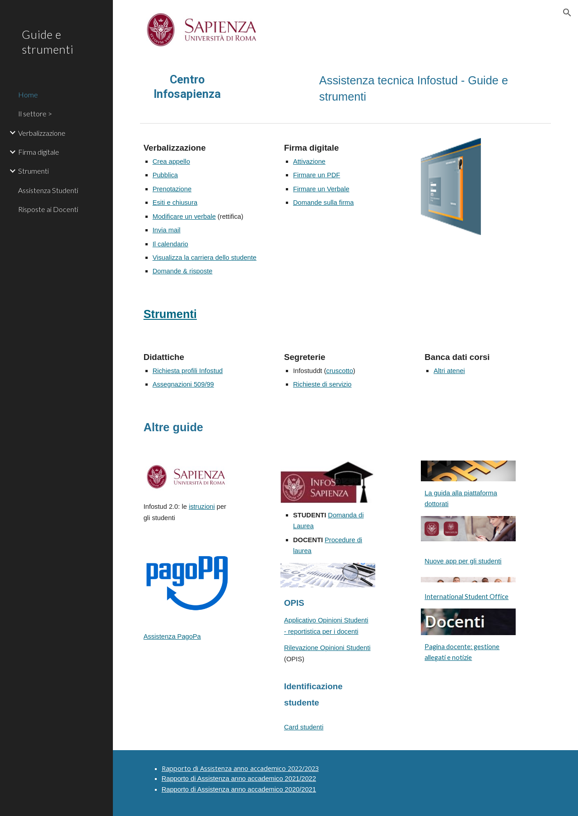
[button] (567, 12)
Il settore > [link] (35, 113)
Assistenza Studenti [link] (48, 190)
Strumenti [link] (33, 170)
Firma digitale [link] (38, 152)
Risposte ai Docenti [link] (48, 209)
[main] (187, 87)
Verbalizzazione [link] (41, 133)
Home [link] (28, 94)
